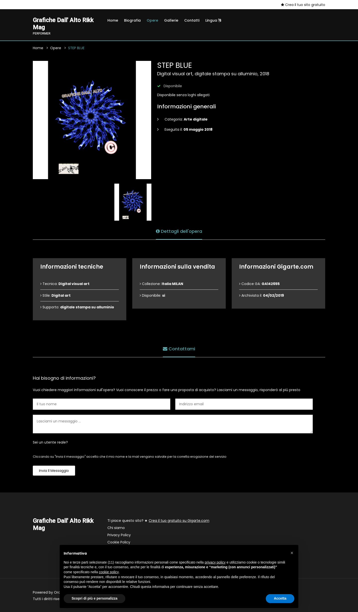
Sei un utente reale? (50, 442)
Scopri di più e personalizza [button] (94, 598)
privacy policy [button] (215, 562)
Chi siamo (116, 527)
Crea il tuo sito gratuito (303, 4)
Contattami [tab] (179, 349)
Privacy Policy (119, 534)
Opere (152, 20)
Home (112, 20)
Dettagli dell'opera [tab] (179, 231)
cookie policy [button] (109, 572)
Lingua (213, 20)
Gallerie (171, 20)
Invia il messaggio (54, 470)
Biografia (132, 20)
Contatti (191, 20)
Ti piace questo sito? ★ (158, 520)
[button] (292, 553)
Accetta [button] (280, 598)
